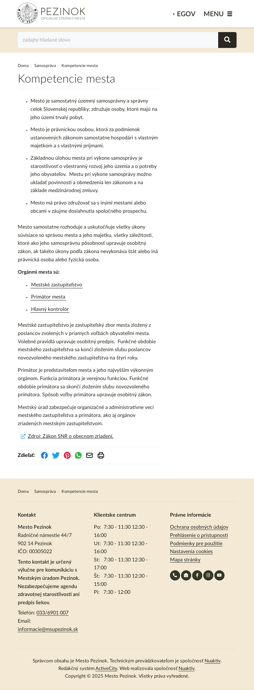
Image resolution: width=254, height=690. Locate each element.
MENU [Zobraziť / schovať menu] (214, 14)
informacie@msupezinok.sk (48, 629)
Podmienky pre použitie (196, 543)
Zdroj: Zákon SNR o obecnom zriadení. (71, 436)
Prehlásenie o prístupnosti (199, 535)
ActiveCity (106, 668)
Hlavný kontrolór (50, 309)
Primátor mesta (48, 296)
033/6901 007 (52, 612)
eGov (186, 14)
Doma (23, 66)
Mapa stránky (185, 559)
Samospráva (45, 66)
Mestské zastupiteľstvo (56, 284)
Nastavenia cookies (191, 551)
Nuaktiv (212, 661)
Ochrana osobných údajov (199, 527)
